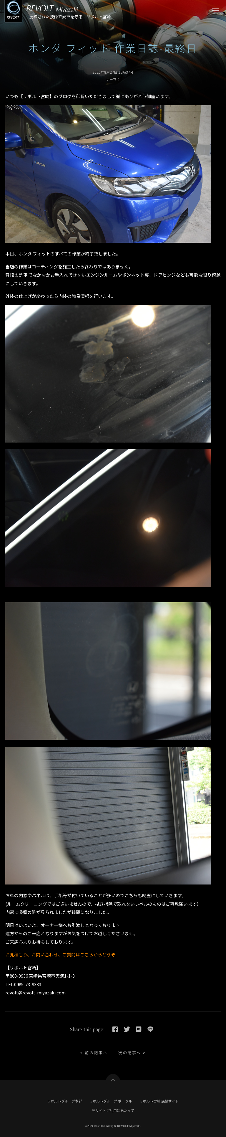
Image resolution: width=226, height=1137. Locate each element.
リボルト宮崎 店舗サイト (159, 1100)
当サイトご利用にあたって (113, 1110)
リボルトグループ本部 (64, 1100)
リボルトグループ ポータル (110, 1100)
